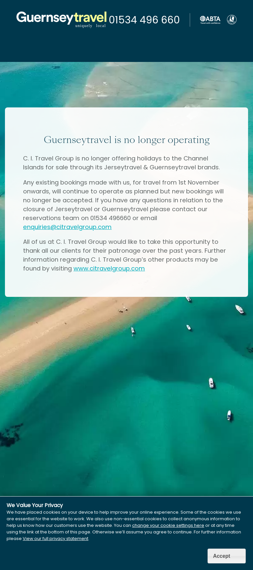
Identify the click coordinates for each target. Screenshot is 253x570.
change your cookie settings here (168, 525)
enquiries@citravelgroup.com (67, 227)
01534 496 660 (144, 20)
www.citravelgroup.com (109, 268)
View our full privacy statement (55, 538)
